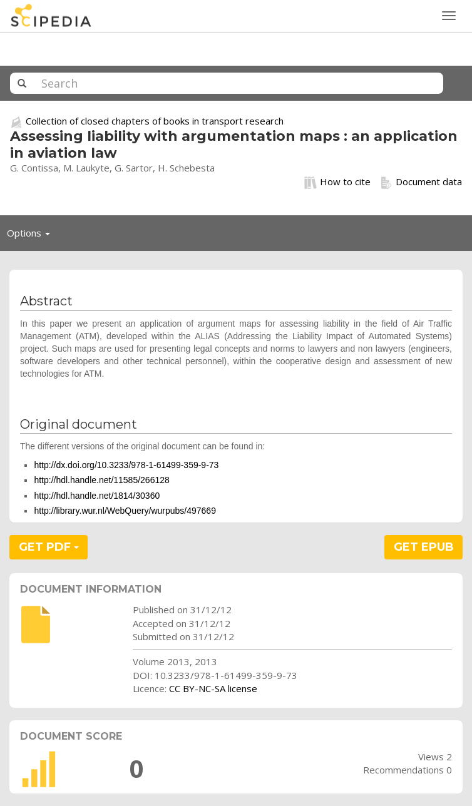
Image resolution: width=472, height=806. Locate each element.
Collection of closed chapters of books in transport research (155, 121)
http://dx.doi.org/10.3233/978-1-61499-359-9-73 (126, 465)
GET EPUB (424, 547)
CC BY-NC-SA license (213, 688)
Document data (421, 182)
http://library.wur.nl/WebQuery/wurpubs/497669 (125, 511)
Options (32, 236)
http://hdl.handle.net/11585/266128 (101, 480)
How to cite (337, 182)
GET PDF (49, 547)
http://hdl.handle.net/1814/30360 (97, 496)
